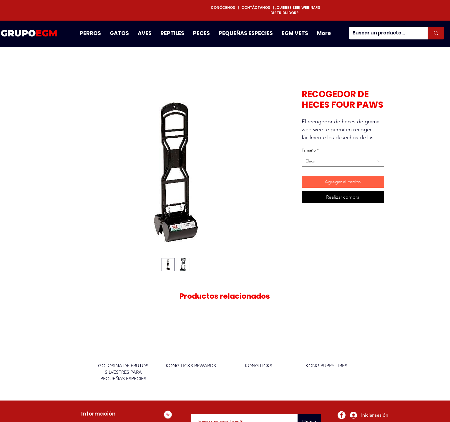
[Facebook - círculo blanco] (342, 415)
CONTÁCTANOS (255, 7)
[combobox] (343, 161)
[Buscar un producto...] (384, 33)
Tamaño (310, 150)
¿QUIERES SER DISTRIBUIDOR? (284, 10)
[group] (225, 350)
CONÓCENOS (224, 7)
